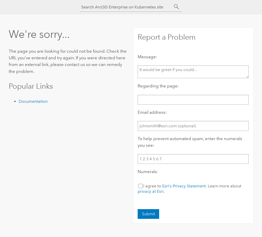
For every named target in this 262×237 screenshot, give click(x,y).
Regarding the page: (158, 85)
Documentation (33, 101)
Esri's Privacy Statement (184, 186)
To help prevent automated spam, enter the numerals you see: (190, 142)
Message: (147, 56)
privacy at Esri (150, 191)
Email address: (152, 112)
